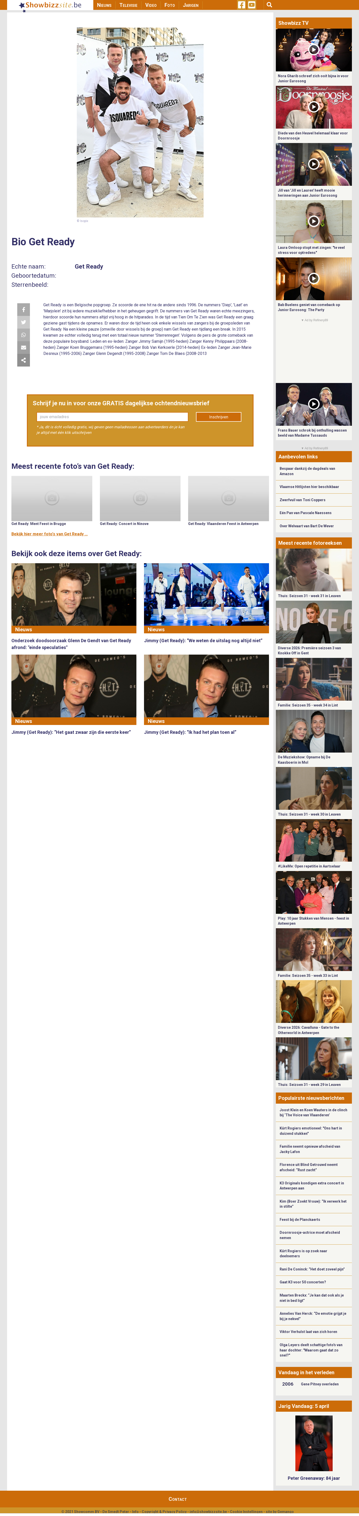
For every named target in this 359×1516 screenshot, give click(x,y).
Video (151, 5)
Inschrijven (218, 417)
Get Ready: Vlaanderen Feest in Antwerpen (223, 524)
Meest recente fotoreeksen (310, 543)
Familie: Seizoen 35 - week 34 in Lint (308, 705)
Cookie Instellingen (246, 1512)
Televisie (128, 5)
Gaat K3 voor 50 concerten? (303, 1282)
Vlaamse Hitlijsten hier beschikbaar (309, 487)
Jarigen (191, 5)
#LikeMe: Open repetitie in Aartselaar (309, 866)
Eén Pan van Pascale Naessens (306, 513)
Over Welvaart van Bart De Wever (307, 526)
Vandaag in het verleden (306, 1372)
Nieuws (104, 5)
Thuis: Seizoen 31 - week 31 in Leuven (309, 596)
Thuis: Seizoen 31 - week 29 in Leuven (309, 1085)
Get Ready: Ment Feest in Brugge (38, 524)
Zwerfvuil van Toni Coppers (303, 500)
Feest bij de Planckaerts (300, 1220)
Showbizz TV (293, 23)
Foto (170, 5)
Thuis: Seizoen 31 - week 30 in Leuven (309, 814)
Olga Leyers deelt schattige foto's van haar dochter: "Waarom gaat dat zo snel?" (311, 1350)
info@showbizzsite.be (208, 1512)
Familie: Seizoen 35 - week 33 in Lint (308, 976)
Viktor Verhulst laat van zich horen (308, 1332)
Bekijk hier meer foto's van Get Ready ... (49, 534)
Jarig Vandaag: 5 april (303, 1406)
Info (135, 1512)
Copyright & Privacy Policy (164, 1512)
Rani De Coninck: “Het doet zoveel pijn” (312, 1269)
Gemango (285, 1512)
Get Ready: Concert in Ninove (124, 524)
